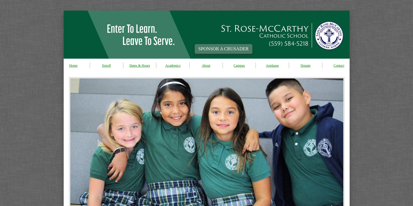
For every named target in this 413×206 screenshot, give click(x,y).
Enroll (106, 66)
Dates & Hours (139, 66)
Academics (172, 66)
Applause (272, 66)
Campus (239, 66)
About (206, 66)
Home (73, 66)
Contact (339, 66)
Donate (306, 66)
